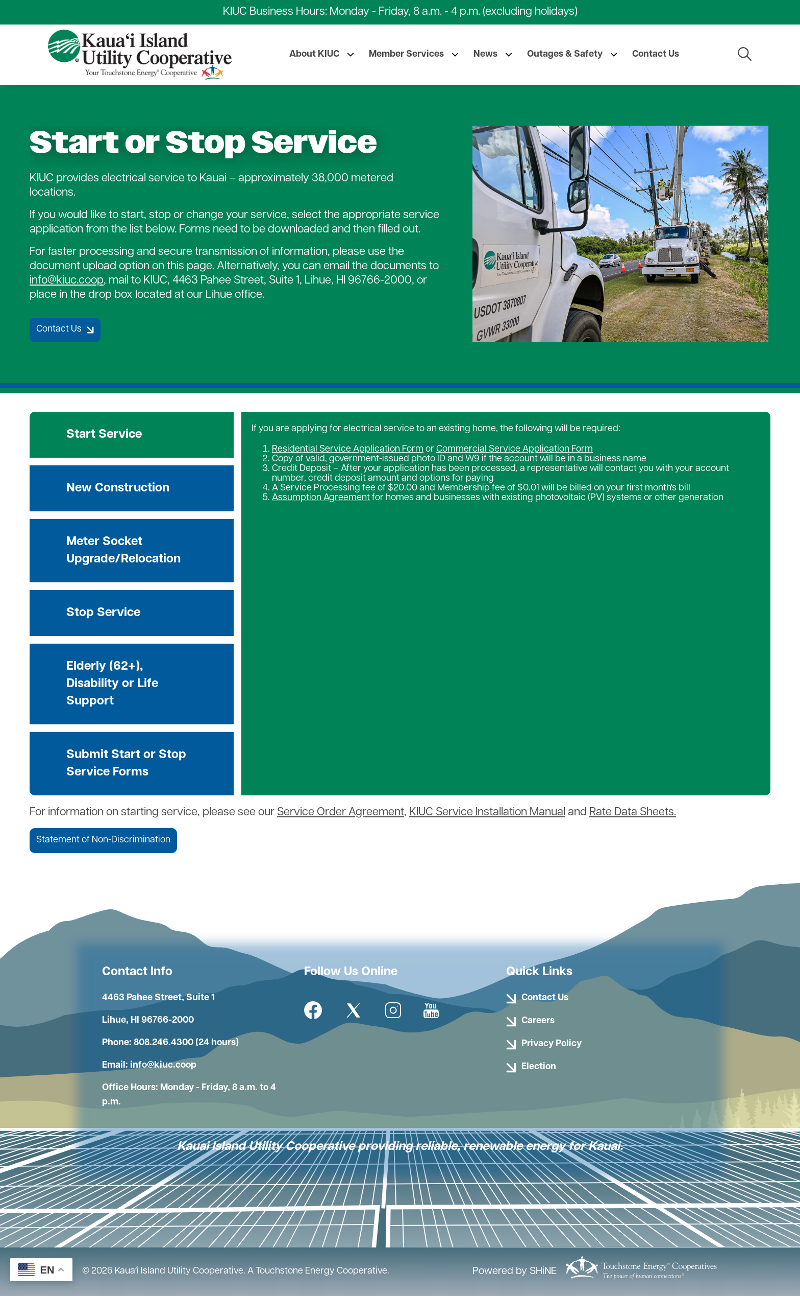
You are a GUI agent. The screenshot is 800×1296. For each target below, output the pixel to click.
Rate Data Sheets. (632, 812)
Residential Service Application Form (347, 449)
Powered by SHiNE (514, 1271)
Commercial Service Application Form (514, 449)
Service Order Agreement (340, 812)
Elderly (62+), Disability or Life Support (112, 684)
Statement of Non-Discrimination (103, 840)
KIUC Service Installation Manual (487, 812)
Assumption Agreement (321, 498)
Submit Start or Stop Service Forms (126, 764)
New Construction (117, 488)
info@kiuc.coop (67, 281)
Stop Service (103, 613)
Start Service (104, 435)
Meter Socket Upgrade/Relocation (123, 550)
